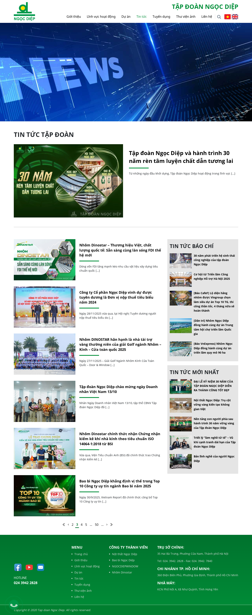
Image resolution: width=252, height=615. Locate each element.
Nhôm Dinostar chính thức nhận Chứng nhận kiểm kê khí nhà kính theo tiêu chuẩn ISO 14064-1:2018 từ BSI (119, 438)
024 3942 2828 (25, 582)
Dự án (126, 16)
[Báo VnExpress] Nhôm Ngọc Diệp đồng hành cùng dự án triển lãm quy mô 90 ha (213, 348)
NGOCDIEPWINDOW (123, 566)
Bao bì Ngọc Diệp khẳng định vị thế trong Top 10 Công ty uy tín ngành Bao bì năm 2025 (119, 483)
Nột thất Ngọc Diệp (123, 554)
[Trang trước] (68, 524)
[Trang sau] (106, 524)
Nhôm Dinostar (120, 572)
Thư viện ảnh (185, 16)
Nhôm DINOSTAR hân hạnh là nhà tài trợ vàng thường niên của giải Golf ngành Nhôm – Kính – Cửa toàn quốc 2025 (120, 344)
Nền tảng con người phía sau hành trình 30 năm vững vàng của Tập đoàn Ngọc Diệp (214, 423)
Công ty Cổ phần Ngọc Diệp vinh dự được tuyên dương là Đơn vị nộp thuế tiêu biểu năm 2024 (116, 297)
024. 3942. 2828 (172, 561)
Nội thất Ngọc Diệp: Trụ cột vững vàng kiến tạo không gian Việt (212, 404)
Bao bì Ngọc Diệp (122, 560)
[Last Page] (111, 524)
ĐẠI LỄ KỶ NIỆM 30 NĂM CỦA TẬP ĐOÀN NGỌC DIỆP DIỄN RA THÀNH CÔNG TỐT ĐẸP (213, 386)
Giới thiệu (74, 16)
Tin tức (141, 16)
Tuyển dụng (161, 16)
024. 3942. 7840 (201, 561)
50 (96, 524)
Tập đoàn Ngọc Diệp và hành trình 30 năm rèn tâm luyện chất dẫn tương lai (181, 156)
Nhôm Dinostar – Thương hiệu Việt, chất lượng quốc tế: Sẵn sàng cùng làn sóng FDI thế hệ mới (120, 250)
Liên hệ (206, 16)
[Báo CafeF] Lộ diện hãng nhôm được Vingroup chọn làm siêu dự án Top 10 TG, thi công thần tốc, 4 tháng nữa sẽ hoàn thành (214, 302)
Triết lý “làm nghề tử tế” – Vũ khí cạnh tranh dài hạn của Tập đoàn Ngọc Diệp (215, 442)
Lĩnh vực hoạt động (101, 16)
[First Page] (64, 524)
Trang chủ (79, 554)
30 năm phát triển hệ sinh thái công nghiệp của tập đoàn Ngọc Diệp (214, 260)
